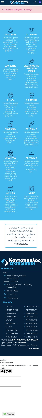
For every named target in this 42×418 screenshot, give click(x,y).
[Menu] (2, 2)
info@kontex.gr (12, 298)
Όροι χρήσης (6, 345)
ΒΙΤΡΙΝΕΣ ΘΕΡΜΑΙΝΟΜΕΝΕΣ (33, 330)
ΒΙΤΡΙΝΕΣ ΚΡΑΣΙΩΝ (12, 310)
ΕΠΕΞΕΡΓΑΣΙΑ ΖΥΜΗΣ (33, 310)
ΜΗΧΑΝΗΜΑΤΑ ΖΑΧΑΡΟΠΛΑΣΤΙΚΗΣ (33, 313)
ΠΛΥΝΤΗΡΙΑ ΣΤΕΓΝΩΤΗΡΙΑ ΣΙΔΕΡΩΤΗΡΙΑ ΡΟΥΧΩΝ (33, 320)
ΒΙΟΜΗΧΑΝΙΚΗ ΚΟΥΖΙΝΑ (33, 327)
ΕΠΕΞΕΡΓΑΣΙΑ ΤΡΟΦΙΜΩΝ (33, 307)
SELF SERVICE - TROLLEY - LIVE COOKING (33, 337)
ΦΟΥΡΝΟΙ (9, 320)
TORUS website (33, 349)
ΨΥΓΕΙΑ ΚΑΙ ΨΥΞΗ (11, 330)
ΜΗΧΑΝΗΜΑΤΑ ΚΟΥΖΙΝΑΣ (13, 323)
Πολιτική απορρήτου (21, 345)
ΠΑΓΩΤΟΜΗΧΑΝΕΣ (12, 333)
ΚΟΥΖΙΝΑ (9, 307)
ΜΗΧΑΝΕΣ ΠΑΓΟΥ (11, 337)
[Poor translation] (8, 371)
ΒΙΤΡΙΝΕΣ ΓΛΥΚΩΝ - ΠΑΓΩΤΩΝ (13, 317)
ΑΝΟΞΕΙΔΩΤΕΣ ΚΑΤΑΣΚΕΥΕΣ (33, 323)
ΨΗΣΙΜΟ (9, 327)
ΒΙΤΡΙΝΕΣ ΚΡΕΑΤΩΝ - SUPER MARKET (13, 313)
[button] (35, 2)
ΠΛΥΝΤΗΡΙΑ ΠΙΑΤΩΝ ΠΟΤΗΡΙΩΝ (33, 317)
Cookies (34, 345)
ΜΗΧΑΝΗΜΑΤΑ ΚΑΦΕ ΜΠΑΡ (33, 333)
